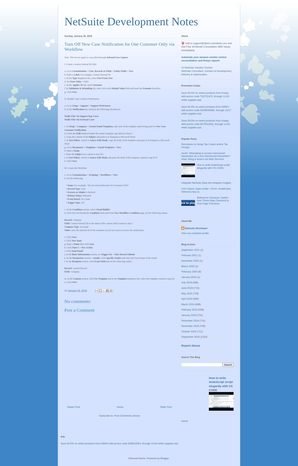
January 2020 (188, 277)
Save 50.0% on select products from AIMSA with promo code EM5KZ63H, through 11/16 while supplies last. (120, 443)
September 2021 (190, 249)
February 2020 (189, 271)
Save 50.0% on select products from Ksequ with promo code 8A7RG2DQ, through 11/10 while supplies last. (205, 124)
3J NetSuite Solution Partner (196, 67)
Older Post (166, 407)
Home (120, 407)
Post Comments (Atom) (127, 415)
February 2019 (189, 309)
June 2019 (187, 288)
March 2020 (187, 266)
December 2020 (190, 260)
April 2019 (187, 298)
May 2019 (186, 293)
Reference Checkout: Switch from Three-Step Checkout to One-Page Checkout (213, 200)
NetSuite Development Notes (131, 21)
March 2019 (187, 304)
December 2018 (190, 320)
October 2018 (188, 331)
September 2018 (190, 336)
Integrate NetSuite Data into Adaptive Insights (206, 182)
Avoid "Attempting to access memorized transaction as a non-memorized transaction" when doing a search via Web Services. (205, 156)
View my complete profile (195, 233)
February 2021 (189, 255)
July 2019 (186, 282)
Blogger (164, 458)
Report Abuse (190, 345)
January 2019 (188, 315)
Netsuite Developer (196, 228)
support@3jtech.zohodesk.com (210, 43)
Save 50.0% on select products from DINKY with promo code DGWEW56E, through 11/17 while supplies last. (206, 110)
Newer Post (73, 407)
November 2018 (190, 326)
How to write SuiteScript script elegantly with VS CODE (213, 166)
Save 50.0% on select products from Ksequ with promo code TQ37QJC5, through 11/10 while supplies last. (205, 96)
